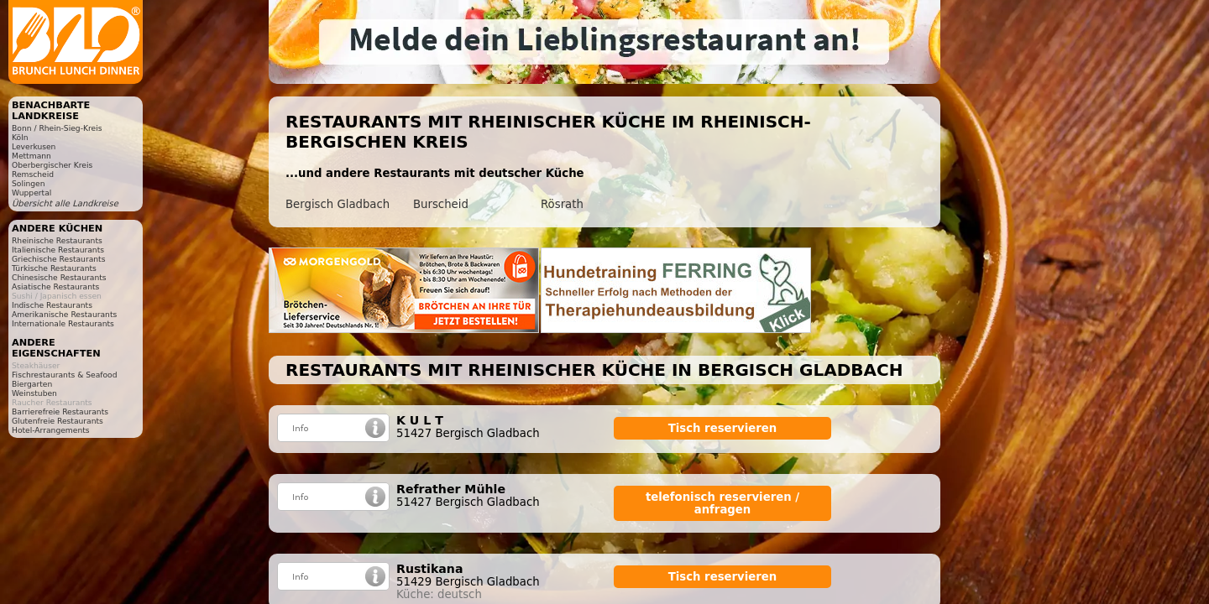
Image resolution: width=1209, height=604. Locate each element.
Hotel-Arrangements (51, 430)
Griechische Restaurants (58, 258)
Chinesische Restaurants (59, 277)
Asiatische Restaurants (55, 286)
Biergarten (32, 383)
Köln (20, 137)
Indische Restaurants (52, 305)
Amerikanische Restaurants (64, 314)
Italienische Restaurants (58, 249)
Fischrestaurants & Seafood (65, 374)
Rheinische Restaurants (57, 240)
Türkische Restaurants (54, 268)
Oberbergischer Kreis (52, 164)
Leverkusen (33, 146)
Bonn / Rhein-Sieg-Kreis (57, 128)
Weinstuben (34, 393)
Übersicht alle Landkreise (65, 203)
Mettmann (31, 155)
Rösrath (562, 204)
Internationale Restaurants (63, 323)
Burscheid (440, 204)
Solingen (28, 183)
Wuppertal (31, 192)
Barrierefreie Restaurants (60, 411)
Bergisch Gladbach (337, 204)
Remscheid (33, 174)
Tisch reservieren (722, 428)
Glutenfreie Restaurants (57, 420)
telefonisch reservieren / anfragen (722, 503)
